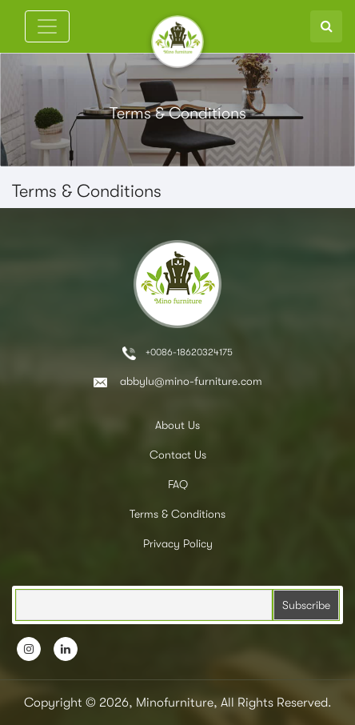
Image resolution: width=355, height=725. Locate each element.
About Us (177, 425)
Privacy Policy (178, 543)
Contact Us (178, 454)
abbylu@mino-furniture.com (178, 381)
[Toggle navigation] (47, 26)
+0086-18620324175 (177, 353)
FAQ (178, 484)
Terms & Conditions (177, 513)
